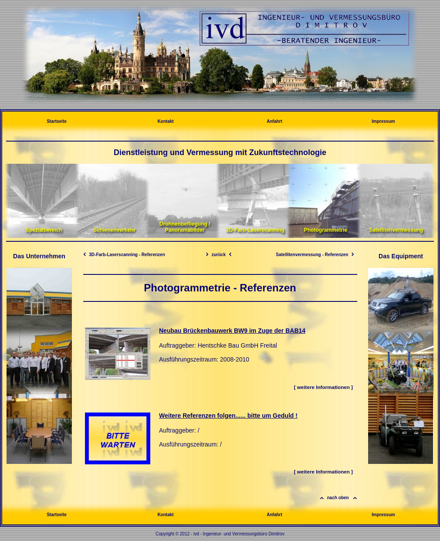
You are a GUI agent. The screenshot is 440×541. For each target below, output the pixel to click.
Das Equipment (401, 256)
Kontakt (165, 121)
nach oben (338, 497)
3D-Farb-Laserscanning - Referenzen (124, 254)
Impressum (383, 121)
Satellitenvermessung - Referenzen (315, 254)
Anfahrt (274, 121)
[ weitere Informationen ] (323, 387)
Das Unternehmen (39, 256)
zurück (218, 254)
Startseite (57, 121)
